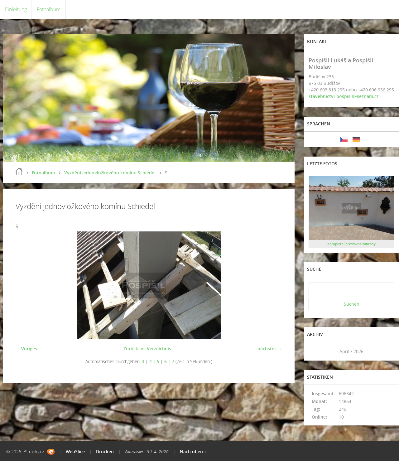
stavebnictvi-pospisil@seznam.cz (344, 96)
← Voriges (26, 349)
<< (315, 351)
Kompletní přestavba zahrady (351, 243)
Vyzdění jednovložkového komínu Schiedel (110, 173)
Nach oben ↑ (193, 451)
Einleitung (16, 9)
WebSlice (75, 451)
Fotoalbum (48, 9)
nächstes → (269, 349)
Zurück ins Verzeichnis (147, 349)
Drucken (105, 451)
